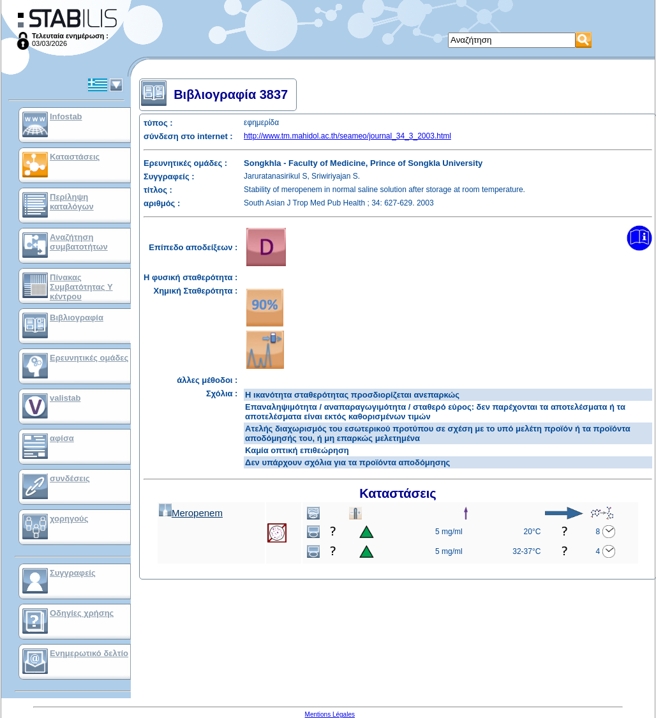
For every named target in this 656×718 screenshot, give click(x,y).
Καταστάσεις (75, 156)
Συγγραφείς (73, 573)
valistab (65, 398)
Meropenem (191, 512)
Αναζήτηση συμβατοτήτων (79, 241)
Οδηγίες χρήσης (82, 613)
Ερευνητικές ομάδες (89, 358)
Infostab (66, 116)
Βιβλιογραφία (76, 317)
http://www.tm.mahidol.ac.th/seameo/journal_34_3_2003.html (347, 135)
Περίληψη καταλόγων (72, 201)
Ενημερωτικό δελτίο (89, 653)
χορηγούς (69, 518)
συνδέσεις (70, 478)
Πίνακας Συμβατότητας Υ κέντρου (81, 287)
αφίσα (62, 438)
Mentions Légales (330, 714)
